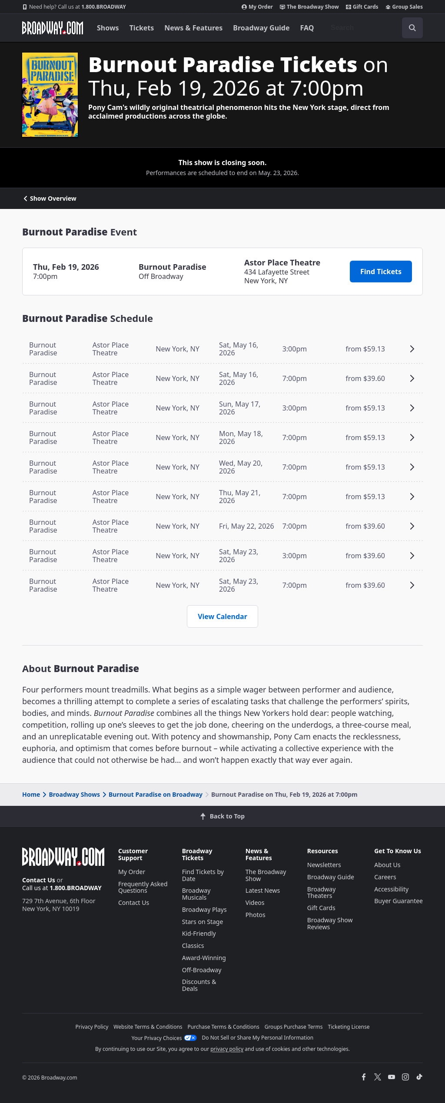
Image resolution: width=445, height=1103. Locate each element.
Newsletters (324, 865)
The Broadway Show (309, 6)
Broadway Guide (261, 27)
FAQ (307, 27)
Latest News (263, 890)
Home (31, 794)
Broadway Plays (204, 909)
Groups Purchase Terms (294, 1026)
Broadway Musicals (196, 893)
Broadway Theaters (321, 892)
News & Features (193, 27)
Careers (385, 877)
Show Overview (49, 198)
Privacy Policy (92, 1026)
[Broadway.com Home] (52, 27)
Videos (255, 902)
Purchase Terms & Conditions (223, 1026)
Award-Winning (204, 958)
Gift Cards (362, 6)
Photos (256, 915)
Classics (193, 945)
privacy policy (226, 1049)
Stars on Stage (202, 922)
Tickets (142, 27)
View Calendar (222, 616)
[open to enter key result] (412, 27)
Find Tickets (381, 271)
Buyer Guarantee (398, 901)
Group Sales (404, 6)
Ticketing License (349, 1026)
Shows (108, 27)
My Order (257, 6)
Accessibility (391, 889)
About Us (387, 865)
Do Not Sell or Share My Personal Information (258, 1037)
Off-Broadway (202, 970)
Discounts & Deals (199, 985)
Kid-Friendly (199, 933)
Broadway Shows (70, 794)
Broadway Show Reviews (330, 923)
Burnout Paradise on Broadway (152, 794)
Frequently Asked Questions (143, 887)
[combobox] (373, 27)
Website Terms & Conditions (147, 1026)
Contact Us (38, 880)
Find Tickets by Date (203, 875)
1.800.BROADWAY (74, 6)
